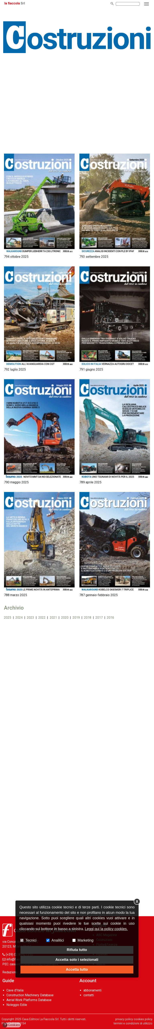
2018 (87, 617)
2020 (64, 617)
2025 (7, 617)
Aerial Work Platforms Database (29, 1000)
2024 (19, 617)
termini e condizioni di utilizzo (132, 1023)
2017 (99, 617)
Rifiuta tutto (77, 950)
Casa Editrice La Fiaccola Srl (40, 1019)
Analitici (58, 940)
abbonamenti (92, 990)
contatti (88, 995)
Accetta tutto (77, 969)
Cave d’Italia (14, 990)
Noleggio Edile (16, 1005)
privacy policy (124, 1019)
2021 (53, 617)
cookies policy (143, 1019)
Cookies (11, 1025)
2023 (30, 617)
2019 (76, 617)
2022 (42, 617)
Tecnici (30, 940)
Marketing (85, 940)
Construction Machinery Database (30, 995)
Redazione (9, 972)
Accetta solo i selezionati (76, 960)
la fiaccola (12, 3)
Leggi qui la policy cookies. (106, 929)
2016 (110, 617)
